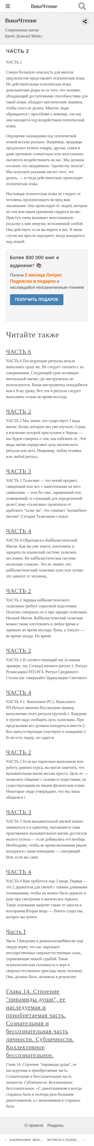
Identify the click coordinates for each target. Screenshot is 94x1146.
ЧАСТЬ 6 (18, 351)
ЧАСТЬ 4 (18, 531)
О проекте (34, 1125)
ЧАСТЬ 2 (18, 411)
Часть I (16, 931)
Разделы (55, 1125)
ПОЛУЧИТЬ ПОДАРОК (36, 299)
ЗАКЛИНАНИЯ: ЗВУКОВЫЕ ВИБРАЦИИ (38, 1140)
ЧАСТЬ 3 (18, 471)
